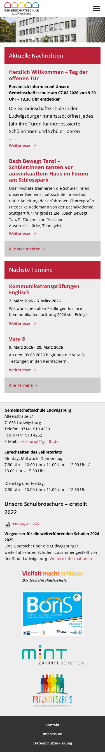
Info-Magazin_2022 (25, 523)
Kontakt (52, 724)
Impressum (52, 733)
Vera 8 (17, 338)
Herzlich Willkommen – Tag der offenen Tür (48, 75)
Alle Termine (21, 385)
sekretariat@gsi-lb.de (38, 441)
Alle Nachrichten (25, 249)
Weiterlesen (20, 145)
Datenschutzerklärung (52, 743)
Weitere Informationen (71, 558)
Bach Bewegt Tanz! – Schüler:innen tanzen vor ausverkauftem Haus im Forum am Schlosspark (48, 170)
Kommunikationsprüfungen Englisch (44, 289)
